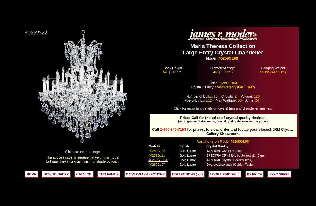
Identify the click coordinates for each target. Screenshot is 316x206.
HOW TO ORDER (56, 174)
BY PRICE (254, 174)
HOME (31, 174)
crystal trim (226, 108)
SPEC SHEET (279, 174)
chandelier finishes (256, 108)
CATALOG (84, 174)
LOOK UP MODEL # (225, 174)
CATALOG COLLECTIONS (145, 174)
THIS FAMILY (108, 174)
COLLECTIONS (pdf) (187, 174)
